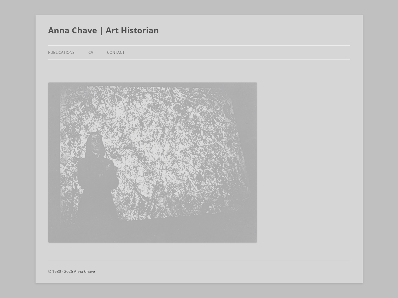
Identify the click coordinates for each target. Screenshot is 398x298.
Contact (116, 52)
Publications (61, 52)
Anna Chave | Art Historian (103, 30)
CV (90, 52)
